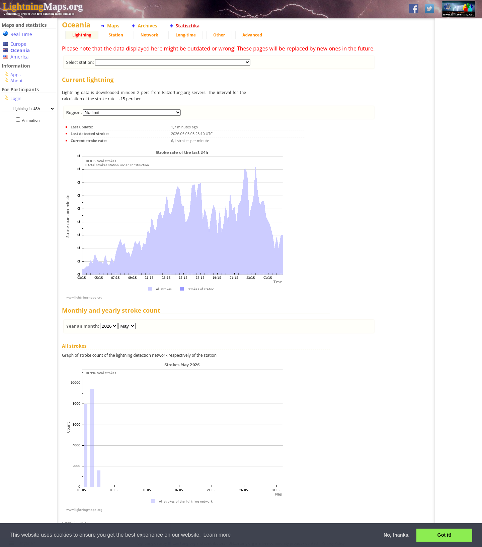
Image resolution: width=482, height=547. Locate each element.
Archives (147, 25)
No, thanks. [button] (397, 535)
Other (219, 35)
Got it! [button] (444, 535)
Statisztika (188, 25)
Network (149, 35)
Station (116, 35)
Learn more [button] (217, 535)
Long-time (185, 35)
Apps (15, 75)
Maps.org (43, 6)
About (16, 81)
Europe (18, 44)
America (19, 56)
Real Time (21, 34)
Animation (32, 120)
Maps (113, 25)
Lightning (81, 35)
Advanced (252, 35)
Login (15, 98)
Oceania (20, 50)
